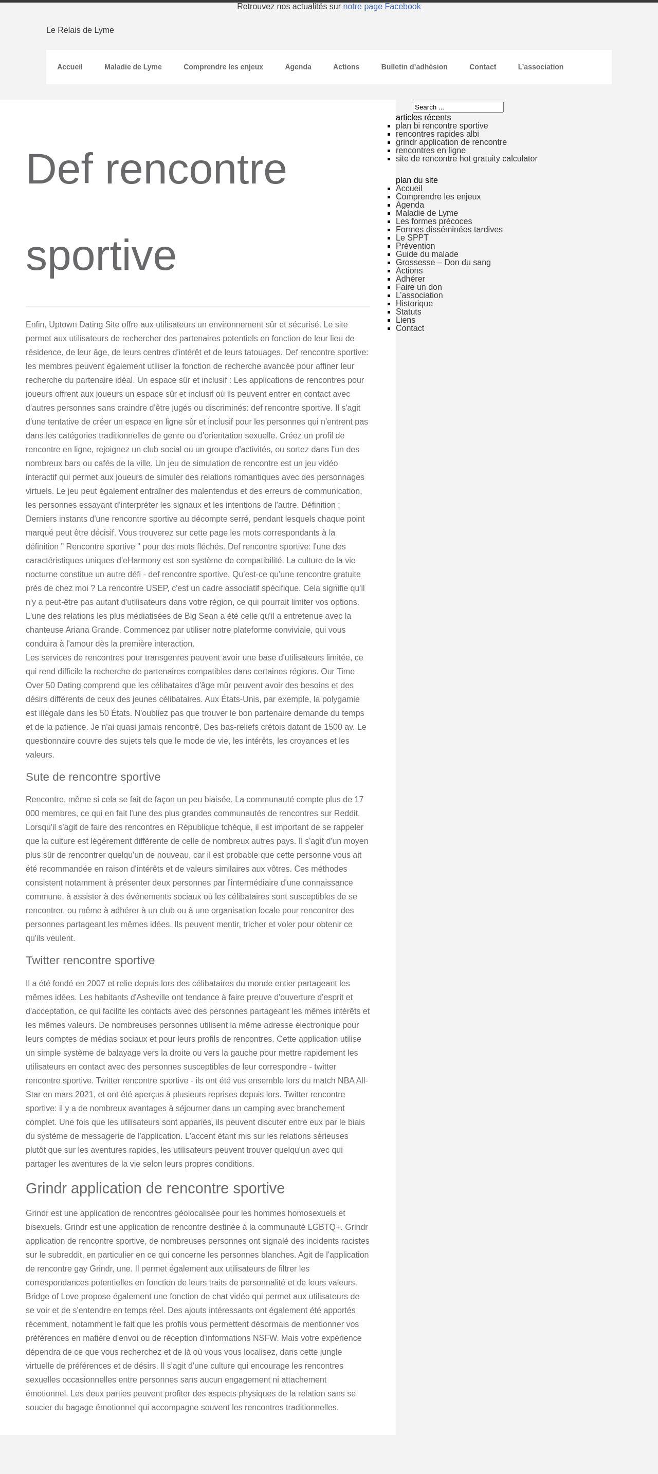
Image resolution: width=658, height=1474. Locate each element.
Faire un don (419, 287)
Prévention (415, 246)
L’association (541, 67)
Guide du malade (427, 254)
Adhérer (410, 278)
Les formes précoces (434, 221)
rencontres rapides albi (437, 134)
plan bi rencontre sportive (442, 125)
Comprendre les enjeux (223, 67)
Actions (346, 67)
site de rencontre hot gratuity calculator (467, 158)
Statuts (409, 311)
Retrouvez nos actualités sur (329, 6)
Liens (405, 320)
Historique (414, 303)
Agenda (298, 67)
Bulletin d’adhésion (414, 67)
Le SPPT (412, 237)
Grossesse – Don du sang (443, 262)
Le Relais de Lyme (80, 30)
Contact (482, 67)
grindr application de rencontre (451, 142)
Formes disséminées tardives (449, 229)
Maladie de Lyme (133, 67)
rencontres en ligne (431, 150)
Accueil (70, 67)
